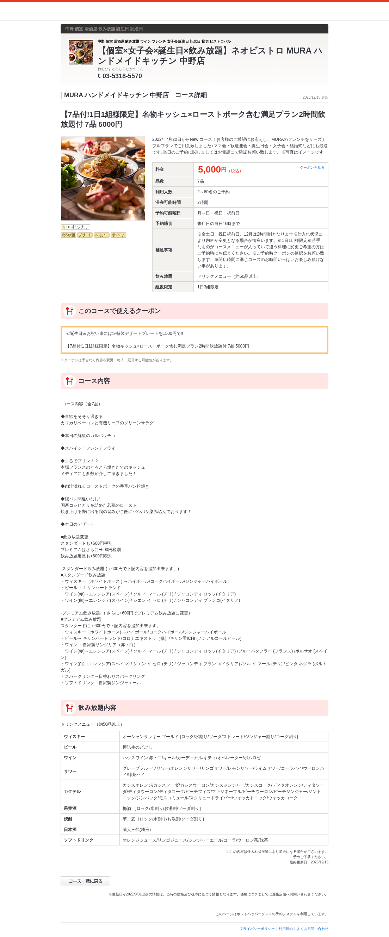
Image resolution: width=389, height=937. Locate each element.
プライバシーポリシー (257, 929)
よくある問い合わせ (312, 929)
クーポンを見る (312, 167)
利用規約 (286, 929)
